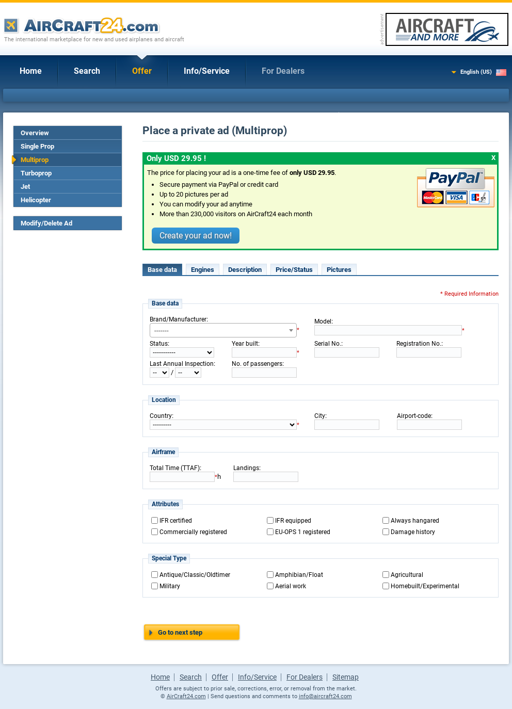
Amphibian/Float (299, 574)
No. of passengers (257, 363)
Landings (246, 468)
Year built (245, 343)
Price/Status (294, 269)
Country (161, 416)
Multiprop (35, 160)
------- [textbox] (161, 330)
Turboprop (36, 173)
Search (87, 71)
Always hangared (415, 520)
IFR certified (175, 520)
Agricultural (407, 574)
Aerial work (290, 586)
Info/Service (207, 71)
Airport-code (414, 416)
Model (322, 321)
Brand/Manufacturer (178, 319)
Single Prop (37, 146)
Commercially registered (193, 532)
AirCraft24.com (186, 696)
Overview (35, 133)
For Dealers (283, 71)
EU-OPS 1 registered (302, 532)
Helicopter (36, 200)
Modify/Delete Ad (46, 223)
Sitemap (345, 677)
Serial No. (327, 343)
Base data (162, 269)
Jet (25, 186)
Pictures (339, 269)
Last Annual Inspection (182, 363)
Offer (142, 71)
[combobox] (223, 330)
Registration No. (418, 343)
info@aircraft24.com (325, 696)
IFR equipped (293, 520)
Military (169, 586)
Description (245, 269)
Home (31, 71)
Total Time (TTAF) (175, 468)
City (319, 416)
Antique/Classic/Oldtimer (194, 574)
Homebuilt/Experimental (425, 586)
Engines (202, 269)
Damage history (413, 532)
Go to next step (180, 632)
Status (159, 343)
